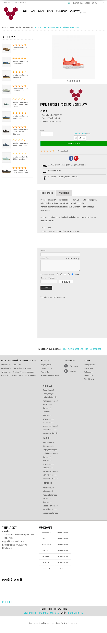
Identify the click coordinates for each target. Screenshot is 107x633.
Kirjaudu (8, 3)
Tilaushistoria (46, 368)
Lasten (32, 11)
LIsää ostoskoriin (73, 143)
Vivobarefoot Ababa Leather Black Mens (15, 170)
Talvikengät (47, 415)
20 (76, 138)
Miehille (47, 385)
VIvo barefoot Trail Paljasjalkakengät (16, 368)
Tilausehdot (88, 375)
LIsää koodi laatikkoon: (49, 278)
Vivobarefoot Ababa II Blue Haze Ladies (15, 156)
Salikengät (47, 408)
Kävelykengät (48, 394)
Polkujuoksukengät (50, 401)
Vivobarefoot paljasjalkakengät (42, 613)
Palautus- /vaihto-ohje (50, 375)
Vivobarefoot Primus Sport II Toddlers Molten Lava (12, 13)
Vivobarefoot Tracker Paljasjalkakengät (17, 372)
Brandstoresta (75, 613)
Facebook (74, 366)
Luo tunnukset (20, 3)
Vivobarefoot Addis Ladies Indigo (15, 60)
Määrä (42, 130)
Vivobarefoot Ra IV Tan (14, 47)
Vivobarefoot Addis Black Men (15, 74)
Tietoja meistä (90, 365)
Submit (80, 13)
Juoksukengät (48, 390)
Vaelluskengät (48, 423)
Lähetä (45, 288)
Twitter (73, 371)
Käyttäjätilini (46, 365)
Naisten (41, 11)
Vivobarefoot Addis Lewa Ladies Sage (15, 88)
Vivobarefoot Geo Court (11, 365)
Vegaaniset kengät (50, 433)
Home (25, 11)
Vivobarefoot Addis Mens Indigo (15, 115)
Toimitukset (88, 368)
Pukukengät (47, 404)
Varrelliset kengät (50, 430)
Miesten (50, 11)
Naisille (47, 438)
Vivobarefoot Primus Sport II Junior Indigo (15, 142)
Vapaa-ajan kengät (50, 426)
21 (80, 138)
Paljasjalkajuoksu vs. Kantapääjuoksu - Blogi (18, 375)
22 (84, 138)
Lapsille (47, 483)
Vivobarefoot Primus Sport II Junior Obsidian (15, 130)
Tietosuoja (88, 372)
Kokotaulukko (80, 133)
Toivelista (45, 372)
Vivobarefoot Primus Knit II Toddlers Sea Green (15, 103)
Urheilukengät (48, 419)
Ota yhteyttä (89, 379)
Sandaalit (46, 412)
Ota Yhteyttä (75, 11)
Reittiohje (7, 602)
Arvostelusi (60, 258)
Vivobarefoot (61, 11)
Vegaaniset (95, 349)
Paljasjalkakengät (50, 397)
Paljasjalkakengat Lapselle (75, 349)
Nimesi (43, 250)
